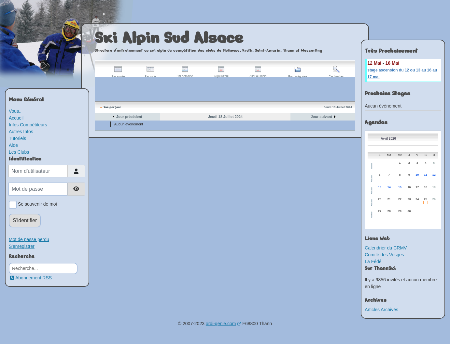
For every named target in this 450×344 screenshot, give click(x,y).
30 (409, 211)
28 (389, 211)
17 (417, 187)
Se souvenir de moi (36, 205)
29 (399, 211)
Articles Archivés (381, 309)
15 (399, 187)
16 (409, 187)
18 (425, 187)
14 (389, 187)
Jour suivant (321, 117)
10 (417, 174)
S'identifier (25, 220)
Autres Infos (21, 131)
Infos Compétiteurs (28, 124)
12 (434, 174)
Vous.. (15, 111)
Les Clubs (19, 152)
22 (399, 199)
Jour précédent (129, 117)
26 (434, 199)
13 (379, 187)
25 (425, 199)
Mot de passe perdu (29, 239)
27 (379, 211)
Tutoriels (17, 138)
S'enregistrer (22, 246)
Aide (13, 145)
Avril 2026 (388, 138)
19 (434, 187)
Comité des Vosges (384, 254)
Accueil (16, 118)
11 (425, 174)
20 (379, 199)
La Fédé (373, 261)
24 (417, 199)
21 (389, 199)
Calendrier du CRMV (386, 247)
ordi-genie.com (223, 323)
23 (409, 199)
